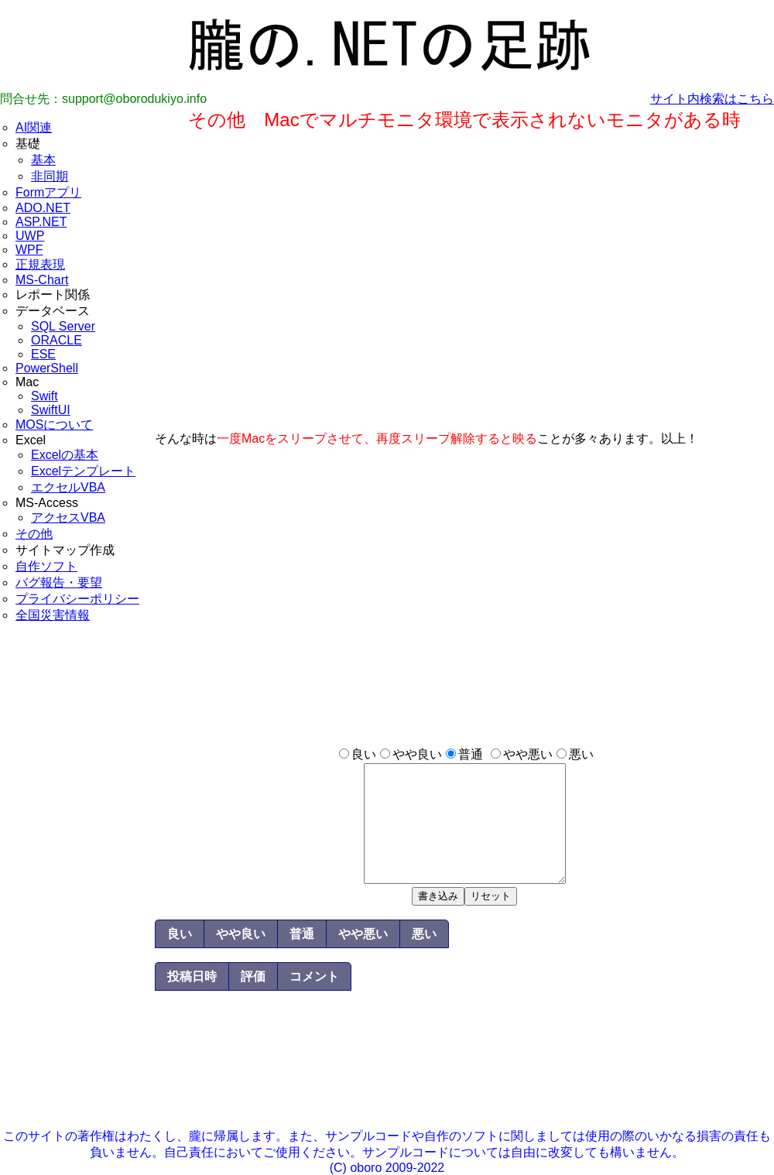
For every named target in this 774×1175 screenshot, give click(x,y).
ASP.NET (41, 221)
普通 (470, 754)
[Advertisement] (77, 896)
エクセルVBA (68, 487)
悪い (581, 754)
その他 (34, 533)
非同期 (49, 176)
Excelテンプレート (83, 471)
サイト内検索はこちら (712, 98)
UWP (29, 235)
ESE (43, 354)
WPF (29, 249)
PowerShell (46, 368)
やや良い (417, 754)
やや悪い (528, 754)
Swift (44, 396)
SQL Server (63, 326)
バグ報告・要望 (58, 582)
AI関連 (33, 127)
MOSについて (54, 424)
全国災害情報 (52, 615)
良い (363, 754)
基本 (43, 159)
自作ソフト (46, 566)
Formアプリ (48, 192)
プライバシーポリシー (77, 598)
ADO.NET (42, 207)
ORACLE (56, 340)
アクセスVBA (68, 517)
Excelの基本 (64, 454)
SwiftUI (50, 409)
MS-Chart (41, 279)
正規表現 (40, 264)
